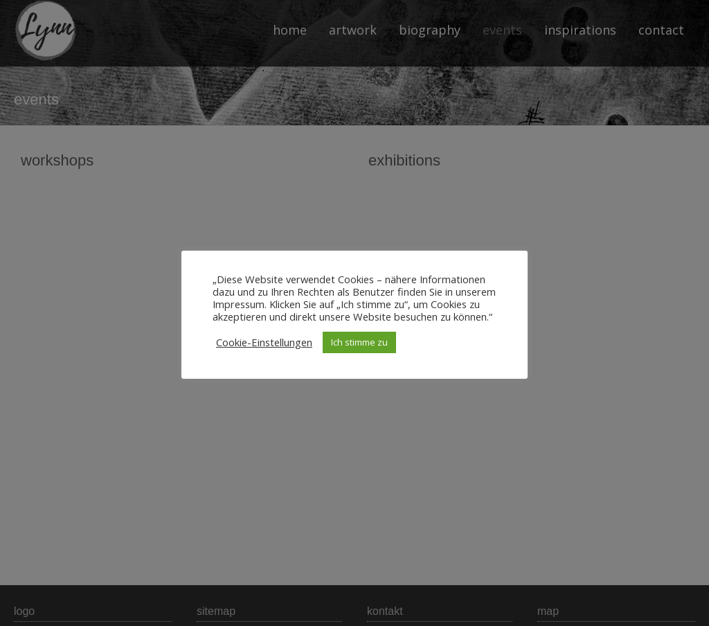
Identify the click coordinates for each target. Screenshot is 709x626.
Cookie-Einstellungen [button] (264, 342)
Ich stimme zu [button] (359, 342)
